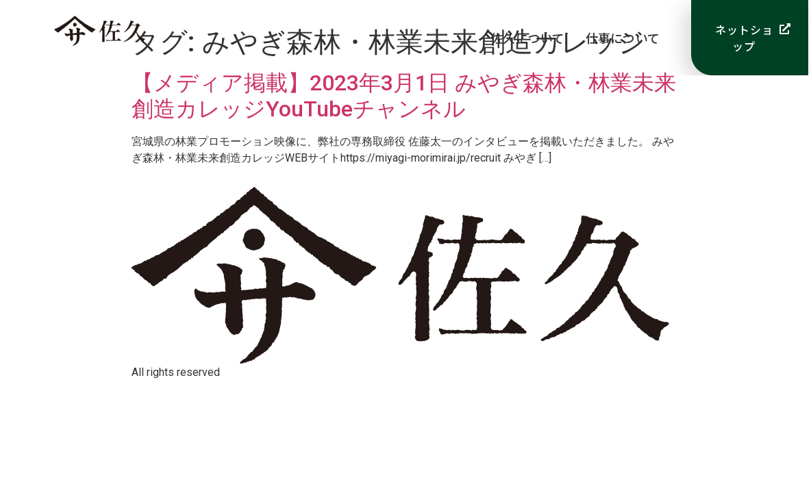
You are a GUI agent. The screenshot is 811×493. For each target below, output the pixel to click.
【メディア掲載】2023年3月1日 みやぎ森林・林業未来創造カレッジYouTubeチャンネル (404, 96)
